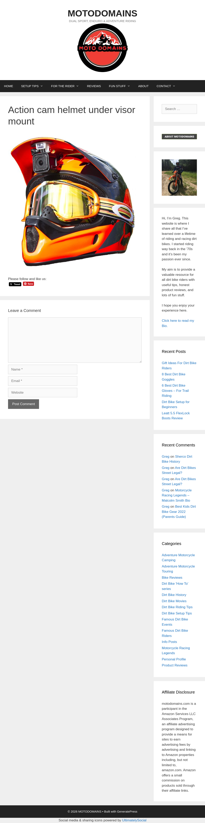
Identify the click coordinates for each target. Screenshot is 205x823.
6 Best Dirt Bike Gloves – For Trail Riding (175, 391)
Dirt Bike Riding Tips (177, 607)
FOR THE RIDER (67, 86)
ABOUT (143, 86)
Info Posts (169, 642)
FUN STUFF (121, 86)
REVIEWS (94, 86)
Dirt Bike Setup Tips (177, 613)
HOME (8, 86)
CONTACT (168, 86)
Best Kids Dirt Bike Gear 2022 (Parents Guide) (179, 512)
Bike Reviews (172, 578)
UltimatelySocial (134, 820)
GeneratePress (127, 811)
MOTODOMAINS (102, 13)
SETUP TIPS (34, 86)
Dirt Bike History (174, 595)
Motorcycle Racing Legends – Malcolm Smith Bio (177, 495)
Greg (165, 456)
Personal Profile (174, 659)
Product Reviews (174, 665)
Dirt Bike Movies (174, 601)
